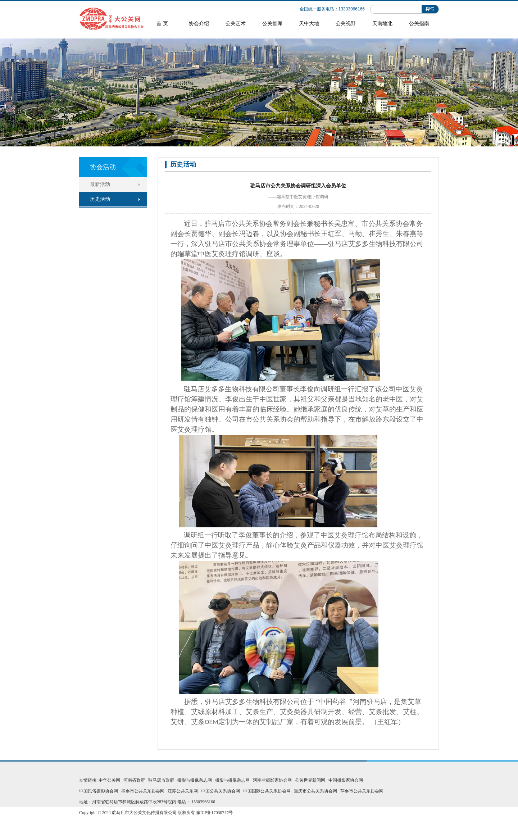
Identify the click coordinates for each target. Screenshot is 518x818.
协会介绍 (199, 23)
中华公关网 (109, 780)
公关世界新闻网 (310, 780)
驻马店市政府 (161, 780)
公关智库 (272, 23)
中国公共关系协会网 (220, 791)
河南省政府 (134, 780)
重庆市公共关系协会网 (315, 791)
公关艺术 (236, 23)
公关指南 (419, 23)
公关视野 (346, 23)
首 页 (162, 23)
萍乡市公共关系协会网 (361, 791)
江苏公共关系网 (183, 791)
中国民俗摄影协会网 (98, 791)
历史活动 (100, 199)
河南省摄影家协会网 (272, 780)
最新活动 (100, 184)
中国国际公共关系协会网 (267, 791)
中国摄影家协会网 (345, 780)
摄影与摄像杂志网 (194, 780)
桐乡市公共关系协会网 (142, 791)
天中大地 (309, 23)
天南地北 (382, 23)
